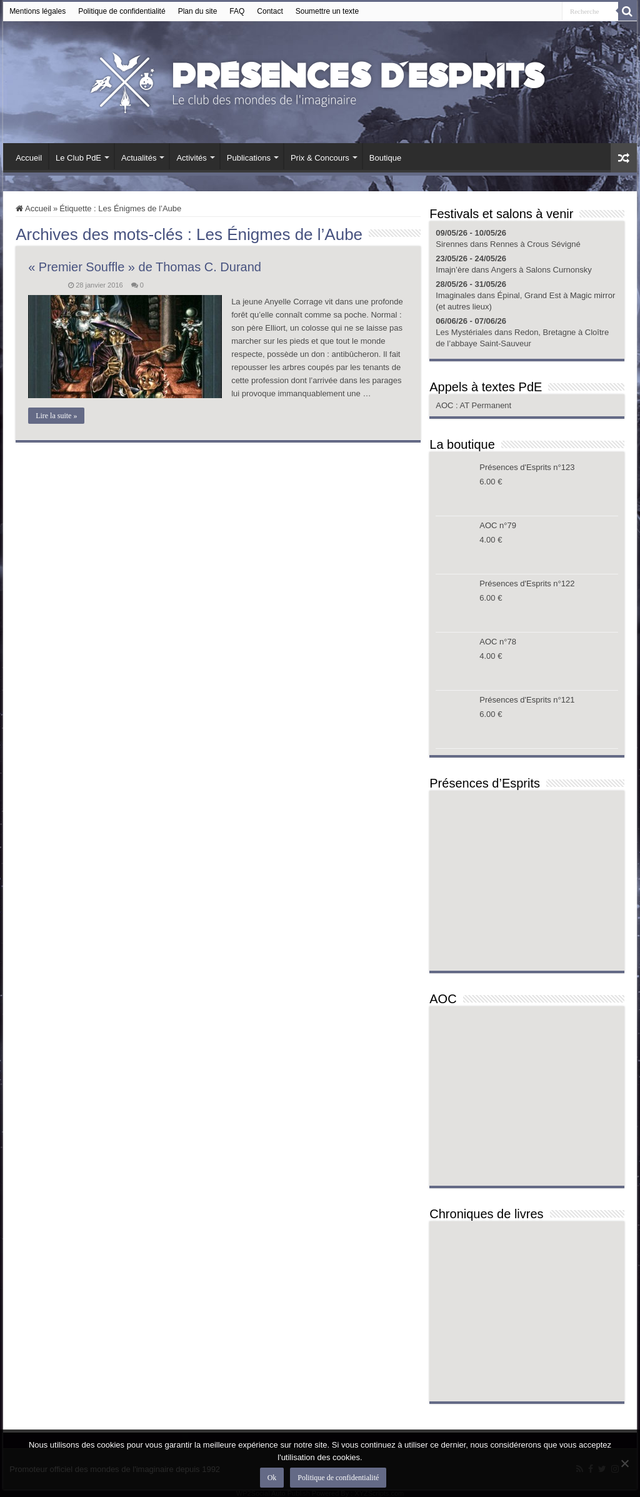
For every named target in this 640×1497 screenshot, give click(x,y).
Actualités (138, 158)
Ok (272, 1477)
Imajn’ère (452, 269)
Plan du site (198, 11)
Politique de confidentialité (121, 11)
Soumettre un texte (327, 11)
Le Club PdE (78, 158)
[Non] (624, 1463)
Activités (191, 158)
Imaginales (455, 295)
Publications (249, 158)
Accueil (29, 158)
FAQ (236, 11)
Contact (269, 11)
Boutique (385, 158)
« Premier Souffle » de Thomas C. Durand (144, 267)
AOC (446, 405)
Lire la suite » (56, 415)
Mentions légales (37, 11)
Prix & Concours (320, 158)
